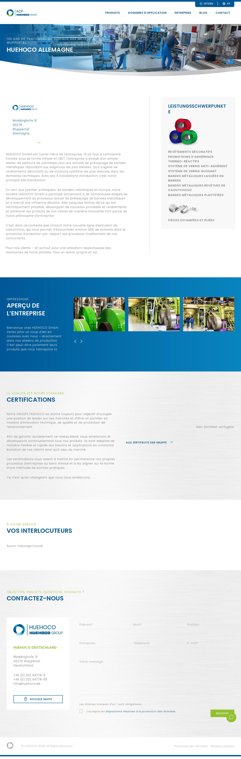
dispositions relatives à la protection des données (141, 714)
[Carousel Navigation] (154, 341)
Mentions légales (222, 748)
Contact (223, 13)
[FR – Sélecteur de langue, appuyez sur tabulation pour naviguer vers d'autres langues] (228, 3)
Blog (203, 13)
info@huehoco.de (27, 684)
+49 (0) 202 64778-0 (29, 675)
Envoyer (221, 716)
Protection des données (191, 748)
